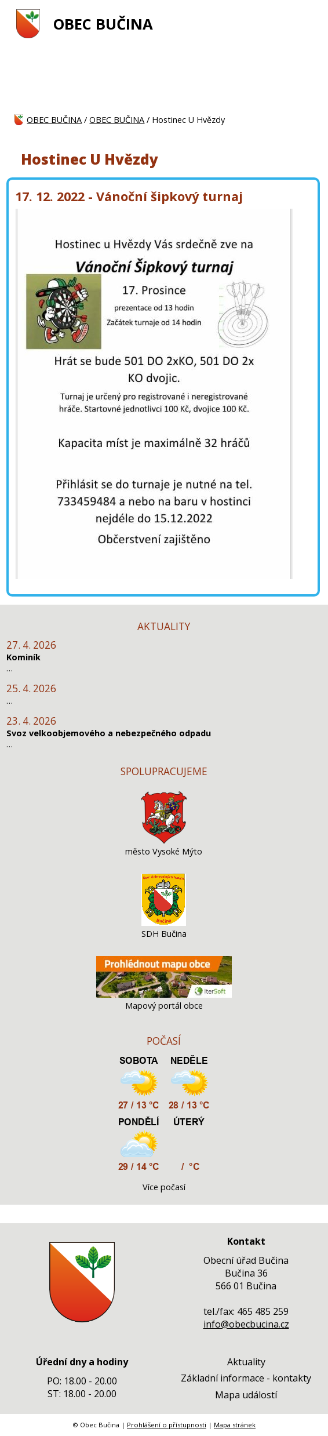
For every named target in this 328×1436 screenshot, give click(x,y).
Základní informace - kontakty (246, 1378)
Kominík (23, 657)
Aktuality (246, 1361)
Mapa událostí (246, 1394)
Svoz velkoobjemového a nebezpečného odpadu (108, 733)
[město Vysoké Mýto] (164, 840)
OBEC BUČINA (103, 24)
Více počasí (164, 1187)
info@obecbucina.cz (246, 1324)
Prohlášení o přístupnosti (166, 1424)
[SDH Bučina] (163, 922)
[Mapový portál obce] (164, 994)
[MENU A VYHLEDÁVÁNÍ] (306, 23)
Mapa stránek (235, 1424)
